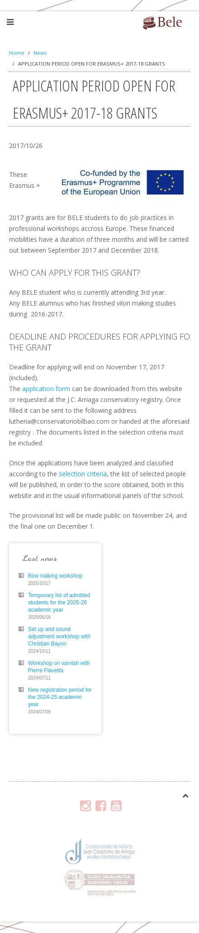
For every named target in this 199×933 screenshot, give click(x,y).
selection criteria (82, 473)
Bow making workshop (55, 576)
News (40, 52)
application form (46, 388)
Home (16, 52)
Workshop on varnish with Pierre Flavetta (59, 667)
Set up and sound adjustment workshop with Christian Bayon (59, 636)
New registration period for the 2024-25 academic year (60, 697)
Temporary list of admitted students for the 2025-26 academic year (59, 602)
